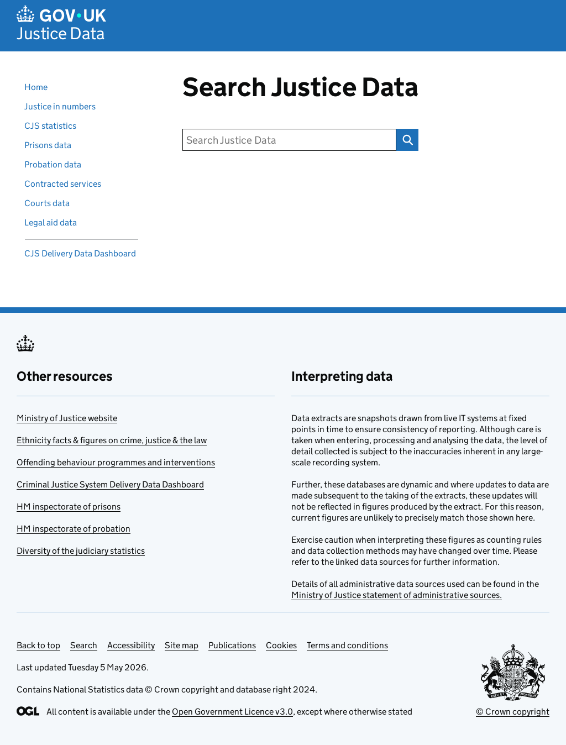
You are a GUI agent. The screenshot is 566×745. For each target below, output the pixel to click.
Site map (181, 645)
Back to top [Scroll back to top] (38, 645)
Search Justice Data (404, 139)
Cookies (281, 645)
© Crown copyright (512, 711)
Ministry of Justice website (67, 418)
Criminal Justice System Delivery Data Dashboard (110, 484)
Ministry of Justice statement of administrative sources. (396, 595)
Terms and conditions (347, 645)
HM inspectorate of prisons (68, 506)
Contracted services (62, 184)
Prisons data (47, 145)
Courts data (47, 203)
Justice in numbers (60, 106)
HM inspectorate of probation (73, 528)
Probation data (52, 164)
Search (83, 645)
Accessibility (131, 645)
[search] (289, 140)
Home (36, 87)
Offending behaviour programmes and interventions (116, 462)
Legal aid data (50, 222)
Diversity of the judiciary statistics (81, 550)
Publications (232, 645)
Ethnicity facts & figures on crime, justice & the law (112, 440)
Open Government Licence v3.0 (232, 711)
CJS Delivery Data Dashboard (80, 253)
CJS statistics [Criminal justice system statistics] (50, 125)
